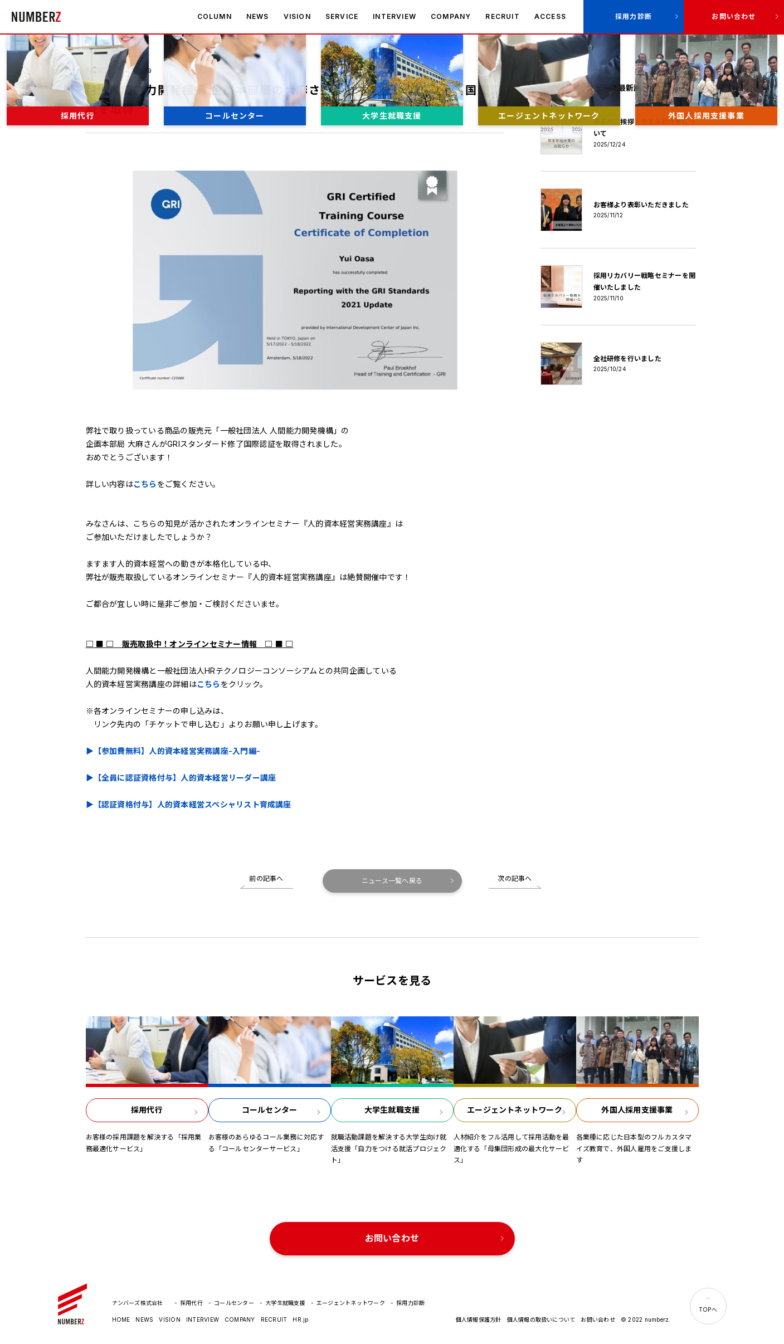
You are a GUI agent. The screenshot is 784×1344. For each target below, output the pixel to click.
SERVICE (341, 16)
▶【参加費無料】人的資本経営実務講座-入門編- (173, 751)
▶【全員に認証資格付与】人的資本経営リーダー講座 (181, 777)
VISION (297, 16)
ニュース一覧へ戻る (392, 880)
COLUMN (214, 16)
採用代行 (191, 1302)
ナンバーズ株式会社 (36, 16)
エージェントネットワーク (350, 1302)
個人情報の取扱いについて (541, 1319)
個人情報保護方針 (478, 1319)
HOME (121, 1319)
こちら (145, 484)
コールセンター (234, 1302)
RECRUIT (502, 16)
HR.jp (300, 1319)
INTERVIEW (394, 16)
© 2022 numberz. (646, 1319)
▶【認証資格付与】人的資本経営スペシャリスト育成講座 (188, 804)
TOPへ (708, 1309)
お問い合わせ (734, 16)
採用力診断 (633, 16)
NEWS (257, 16)
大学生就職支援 (285, 1302)
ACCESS (550, 16)
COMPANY (451, 16)
